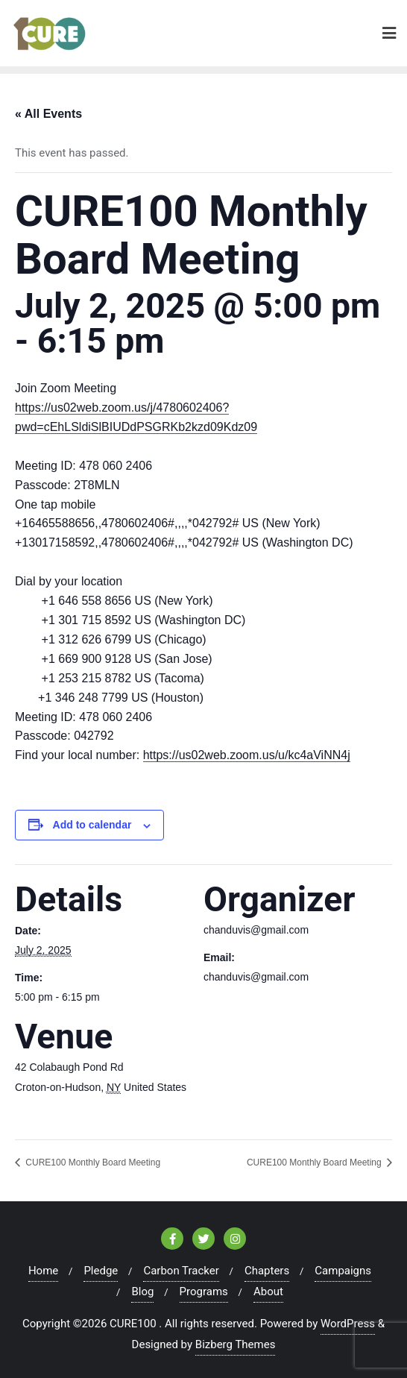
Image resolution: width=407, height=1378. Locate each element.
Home (43, 1270)
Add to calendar (92, 825)
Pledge (100, 1270)
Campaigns (343, 1270)
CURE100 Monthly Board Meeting (91, 1162)
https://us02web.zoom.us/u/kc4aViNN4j (246, 755)
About (268, 1291)
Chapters (266, 1270)
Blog (142, 1291)
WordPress (348, 1323)
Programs (204, 1291)
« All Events (48, 113)
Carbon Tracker (180, 1270)
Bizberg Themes (235, 1344)
